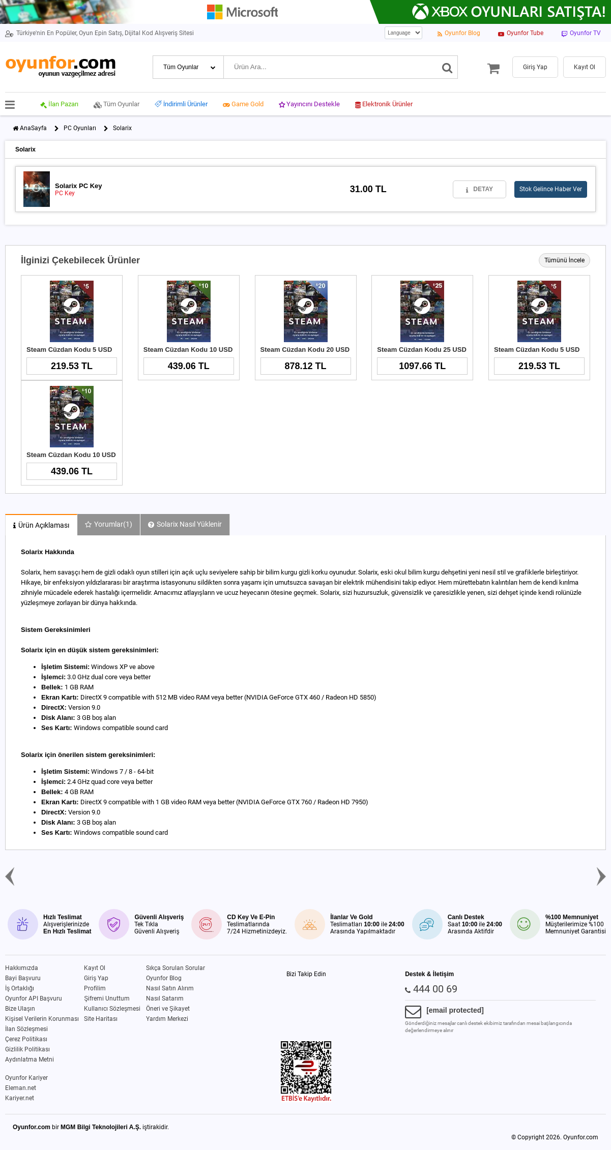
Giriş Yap (96, 978)
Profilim (95, 988)
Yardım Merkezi (167, 1018)
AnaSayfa (33, 128)
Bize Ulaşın (20, 1008)
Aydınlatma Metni (29, 1059)
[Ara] (447, 67)
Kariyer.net (19, 1098)
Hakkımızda (21, 968)
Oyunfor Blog (164, 978)
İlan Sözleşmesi (26, 1029)
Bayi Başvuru (23, 978)
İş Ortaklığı (19, 988)
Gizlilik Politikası (27, 1049)
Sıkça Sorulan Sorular (175, 968)
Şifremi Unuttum (107, 998)
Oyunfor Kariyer (26, 1077)
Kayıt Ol (94, 968)
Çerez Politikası (26, 1039)
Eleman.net (20, 1088)
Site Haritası (101, 1018)
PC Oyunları (80, 128)
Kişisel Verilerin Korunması (42, 1018)
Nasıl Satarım (165, 998)
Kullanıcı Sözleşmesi (112, 1008)
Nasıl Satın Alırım (170, 988)
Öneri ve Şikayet (168, 1008)
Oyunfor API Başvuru (33, 998)
